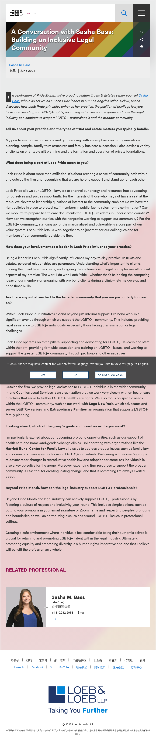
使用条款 (118, 667)
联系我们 (81, 667)
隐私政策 (100, 667)
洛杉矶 (15, 660)
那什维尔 (59, 660)
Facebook (37, 667)
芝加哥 (43, 660)
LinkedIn (19, 667)
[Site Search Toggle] (124, 13)
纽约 (29, 660)
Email (81, 612)
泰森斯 (113, 660)
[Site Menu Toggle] (141, 13)
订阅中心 (136, 667)
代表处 (128, 660)
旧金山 (97, 660)
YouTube (64, 667)
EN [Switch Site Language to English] (28, 13)
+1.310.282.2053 (62, 612)
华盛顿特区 (79, 660)
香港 (142, 660)
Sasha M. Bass (19, 65)
